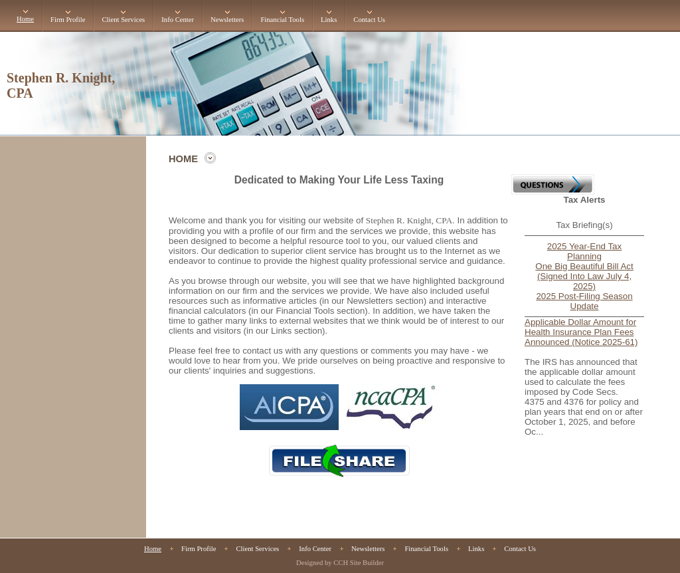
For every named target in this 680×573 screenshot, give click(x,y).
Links (329, 19)
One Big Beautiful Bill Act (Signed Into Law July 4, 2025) (584, 276)
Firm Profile (67, 19)
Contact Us (369, 19)
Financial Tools (282, 19)
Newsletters (227, 19)
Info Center (177, 19)
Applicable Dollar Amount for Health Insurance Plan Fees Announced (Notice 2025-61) (581, 332)
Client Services (123, 19)
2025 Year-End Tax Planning (584, 251)
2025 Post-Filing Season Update (584, 301)
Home (25, 19)
